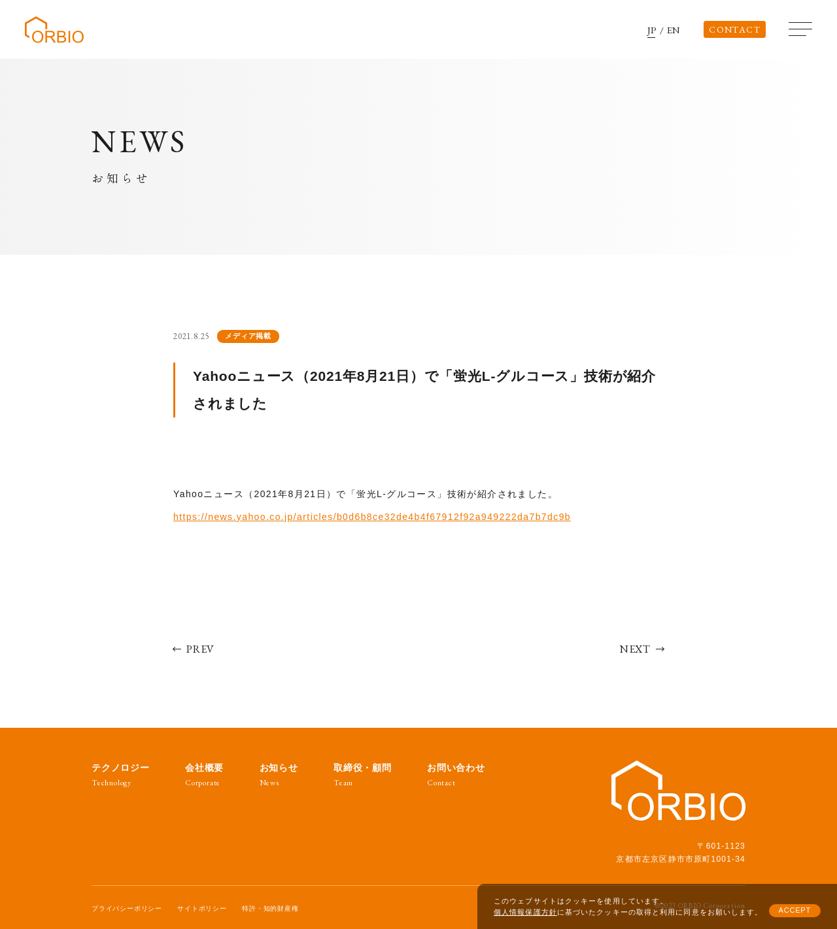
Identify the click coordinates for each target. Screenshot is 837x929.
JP (652, 30)
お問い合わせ (456, 775)
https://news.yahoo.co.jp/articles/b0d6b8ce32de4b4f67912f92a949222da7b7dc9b (372, 517)
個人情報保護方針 (525, 912)
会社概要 (204, 775)
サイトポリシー (202, 908)
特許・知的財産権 (270, 908)
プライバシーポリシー (127, 908)
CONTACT (734, 29)
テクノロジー (121, 775)
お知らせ (279, 775)
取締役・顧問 (362, 775)
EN (674, 30)
